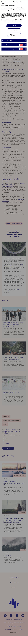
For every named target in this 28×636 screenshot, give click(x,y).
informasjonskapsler (7, 20)
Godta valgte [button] (14, 30)
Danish (2, 5)
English (6, 5)
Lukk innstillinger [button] (13, 35)
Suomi (13, 5)
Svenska (10, 5)
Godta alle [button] (14, 25)
